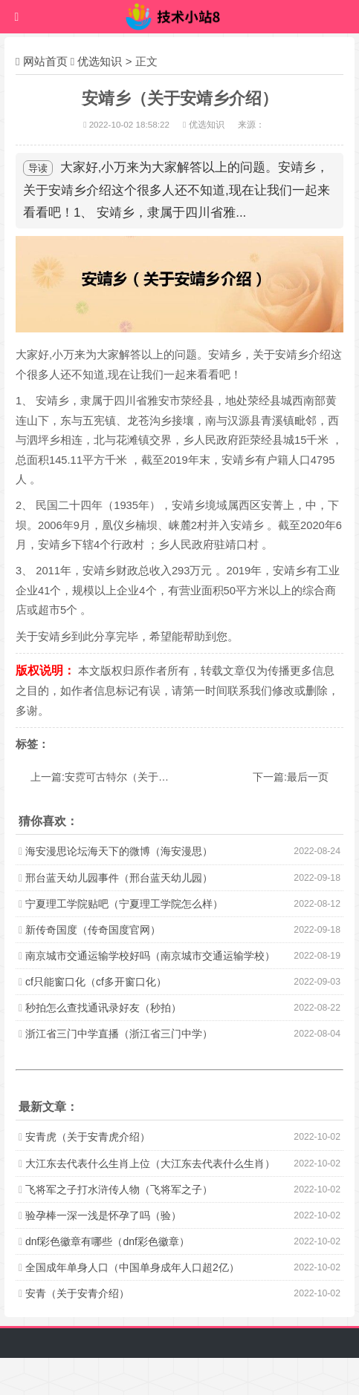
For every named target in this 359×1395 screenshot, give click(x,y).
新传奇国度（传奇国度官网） (93, 930)
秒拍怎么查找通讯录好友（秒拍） (103, 1008)
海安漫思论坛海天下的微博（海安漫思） (119, 851)
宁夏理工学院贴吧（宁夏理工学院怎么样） (124, 904)
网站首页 (45, 61)
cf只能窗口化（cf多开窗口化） (95, 982)
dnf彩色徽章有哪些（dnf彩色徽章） (107, 1241)
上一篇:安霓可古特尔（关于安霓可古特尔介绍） (141, 777)
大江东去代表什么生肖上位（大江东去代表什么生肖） (150, 1163)
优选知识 (99, 61)
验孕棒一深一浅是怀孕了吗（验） (103, 1215)
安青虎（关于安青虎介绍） (87, 1137)
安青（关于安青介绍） (77, 1293)
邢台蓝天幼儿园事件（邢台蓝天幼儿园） (119, 878)
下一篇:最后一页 (291, 777)
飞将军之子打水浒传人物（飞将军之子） (119, 1189)
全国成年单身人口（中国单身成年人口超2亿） (132, 1267)
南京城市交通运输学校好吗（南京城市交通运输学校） (150, 956)
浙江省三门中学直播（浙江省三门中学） (119, 1034)
